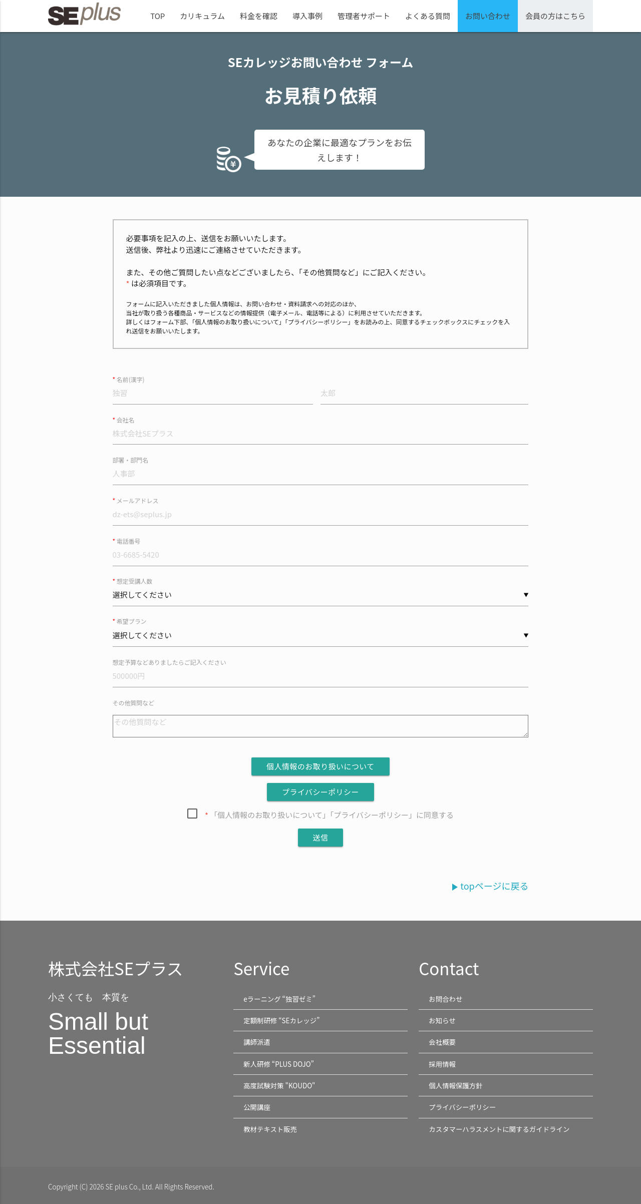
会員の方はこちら (555, 16)
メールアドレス (138, 501)
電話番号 (129, 541)
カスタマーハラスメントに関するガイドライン (499, 1127)
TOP (157, 16)
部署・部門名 (131, 460)
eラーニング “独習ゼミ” (279, 1000)
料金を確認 (258, 16)
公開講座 (256, 1106)
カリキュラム (202, 16)
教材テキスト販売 (270, 1127)
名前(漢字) (131, 379)
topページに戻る (488, 886)
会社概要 (442, 1042)
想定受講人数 (135, 581)
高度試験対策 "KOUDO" (279, 1085)
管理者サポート (364, 16)
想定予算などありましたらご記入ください (170, 663)
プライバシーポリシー (462, 1106)
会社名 (126, 420)
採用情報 (442, 1063)
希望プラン (132, 622)
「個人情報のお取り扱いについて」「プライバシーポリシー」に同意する (329, 816)
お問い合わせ (487, 16)
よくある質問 (427, 16)
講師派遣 (256, 1042)
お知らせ (442, 1021)
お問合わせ (446, 1000)
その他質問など (134, 703)
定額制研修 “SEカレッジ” (281, 1021)
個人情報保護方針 (456, 1085)
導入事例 (307, 16)
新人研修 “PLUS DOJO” (278, 1063)
